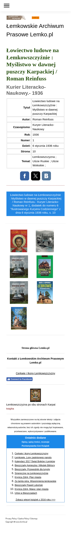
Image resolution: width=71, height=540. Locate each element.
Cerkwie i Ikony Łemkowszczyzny (35, 373)
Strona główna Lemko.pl (35, 348)
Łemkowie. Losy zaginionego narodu (33, 457)
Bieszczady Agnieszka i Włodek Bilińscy (35, 465)
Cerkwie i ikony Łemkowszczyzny (31, 453)
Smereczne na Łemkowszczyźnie (31, 473)
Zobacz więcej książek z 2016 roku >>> (35, 499)
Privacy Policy (11, 518)
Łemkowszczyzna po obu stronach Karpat (30, 404)
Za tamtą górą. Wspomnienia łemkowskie (35, 481)
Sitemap (33, 518)
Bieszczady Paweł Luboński (29, 485)
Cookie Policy (23, 518)
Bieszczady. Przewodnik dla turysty (32, 469)
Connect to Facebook (19, 379)
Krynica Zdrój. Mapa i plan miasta (31, 489)
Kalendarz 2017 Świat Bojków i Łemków (35, 461)
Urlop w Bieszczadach (26, 493)
